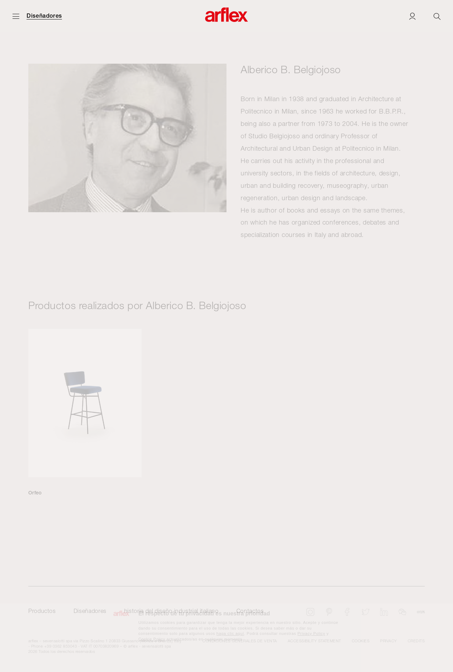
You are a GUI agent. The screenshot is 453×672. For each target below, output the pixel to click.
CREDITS (416, 640)
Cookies (360, 640)
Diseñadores (44, 16)
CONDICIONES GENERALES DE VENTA (239, 640)
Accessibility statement (314, 640)
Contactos (250, 611)
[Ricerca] (437, 16)
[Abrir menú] (15, 16)
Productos (42, 611)
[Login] (412, 16)
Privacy (388, 640)
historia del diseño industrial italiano (171, 611)
